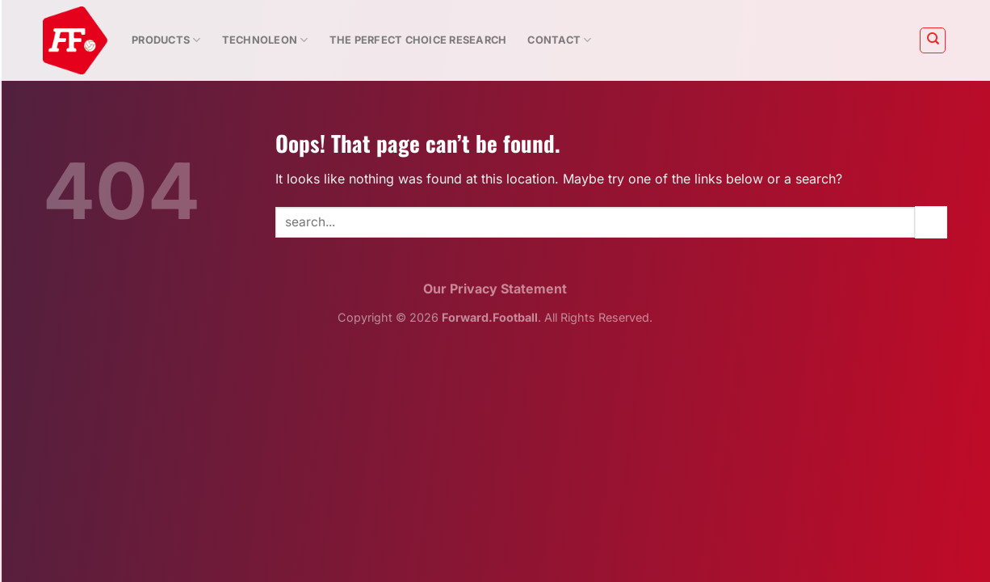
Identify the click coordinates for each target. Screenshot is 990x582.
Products (166, 40)
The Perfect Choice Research (418, 40)
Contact (559, 40)
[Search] (933, 40)
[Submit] (931, 222)
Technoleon (265, 40)
